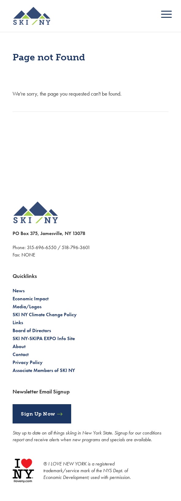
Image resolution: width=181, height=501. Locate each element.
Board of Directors (32, 330)
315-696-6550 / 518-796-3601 (58, 247)
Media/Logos (27, 306)
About (19, 346)
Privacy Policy (28, 362)
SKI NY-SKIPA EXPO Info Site (44, 338)
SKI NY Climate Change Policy (45, 314)
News (19, 290)
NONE (28, 255)
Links (18, 322)
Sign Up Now (38, 414)
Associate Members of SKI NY (44, 370)
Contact (21, 354)
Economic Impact (30, 298)
